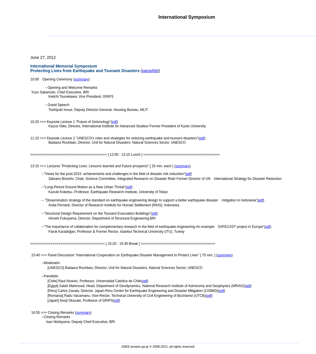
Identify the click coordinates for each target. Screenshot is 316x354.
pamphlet (150, 70)
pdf (114, 122)
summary (81, 79)
